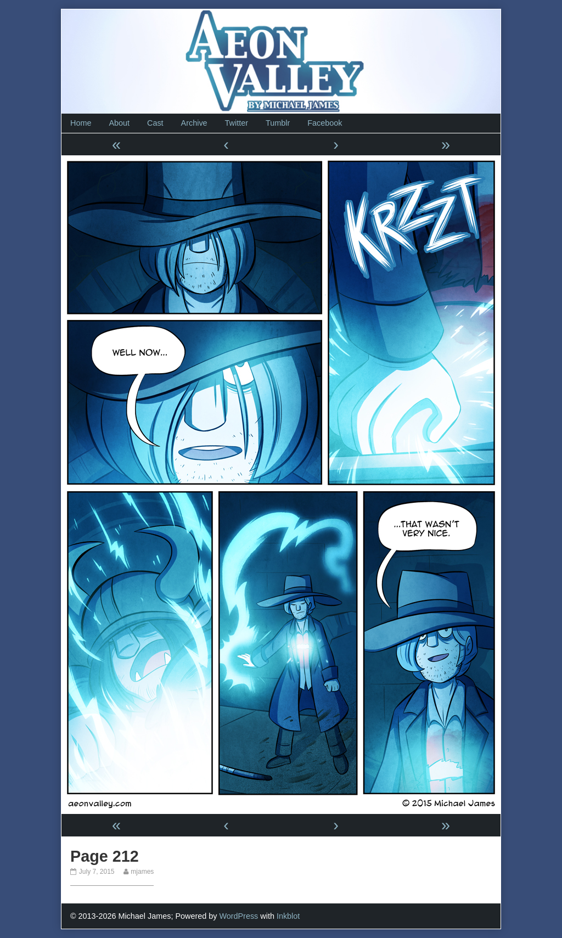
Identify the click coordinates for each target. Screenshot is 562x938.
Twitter (236, 123)
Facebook (324, 123)
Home (80, 123)
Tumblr (278, 123)
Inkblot (288, 916)
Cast (155, 123)
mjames (142, 871)
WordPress (238, 916)
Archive (194, 123)
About (119, 123)
